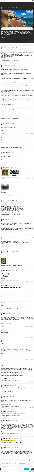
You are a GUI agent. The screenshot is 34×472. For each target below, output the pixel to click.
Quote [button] (30, 41)
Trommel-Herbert (6, 251)
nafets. (4, 123)
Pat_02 (4, 65)
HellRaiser (5, 385)
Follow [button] (27, 41)
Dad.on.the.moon (6, 447)
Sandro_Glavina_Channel (7, 438)
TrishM (4, 219)
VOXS (4, 313)
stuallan (4, 295)
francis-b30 (5, 167)
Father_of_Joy (5, 285)
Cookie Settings (19, 468)
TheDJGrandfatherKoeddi (7, 182)
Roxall (4, 396)
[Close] (29, 461)
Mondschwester (5, 137)
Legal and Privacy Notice (5, 466)
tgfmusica (4, 411)
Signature (2, 133)
